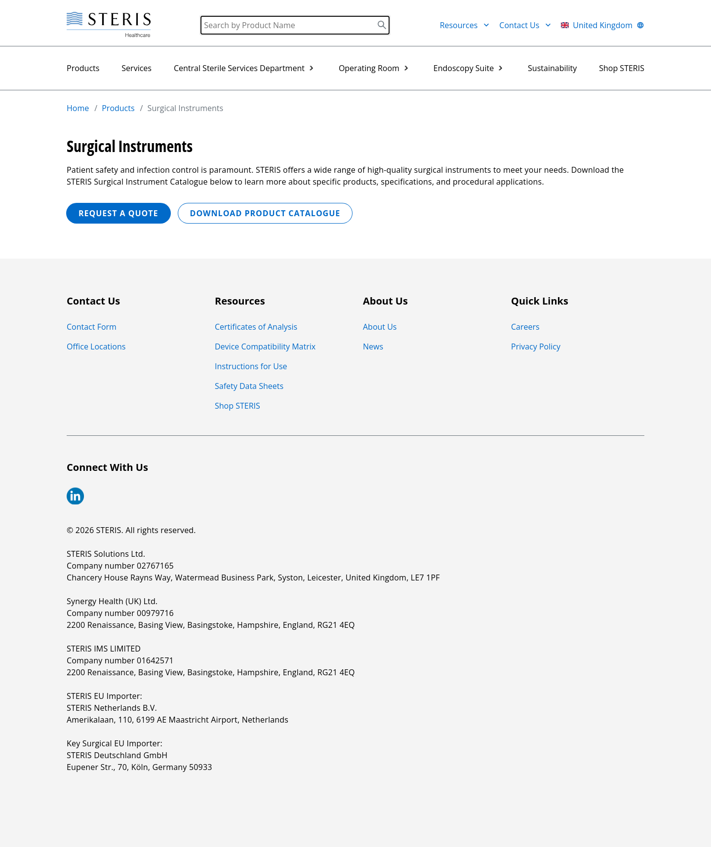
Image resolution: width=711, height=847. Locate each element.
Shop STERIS (621, 68)
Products (83, 68)
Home (78, 108)
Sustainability (552, 68)
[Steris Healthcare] (109, 25)
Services (136, 68)
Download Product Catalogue (265, 213)
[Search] (295, 25)
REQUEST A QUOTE (118, 213)
